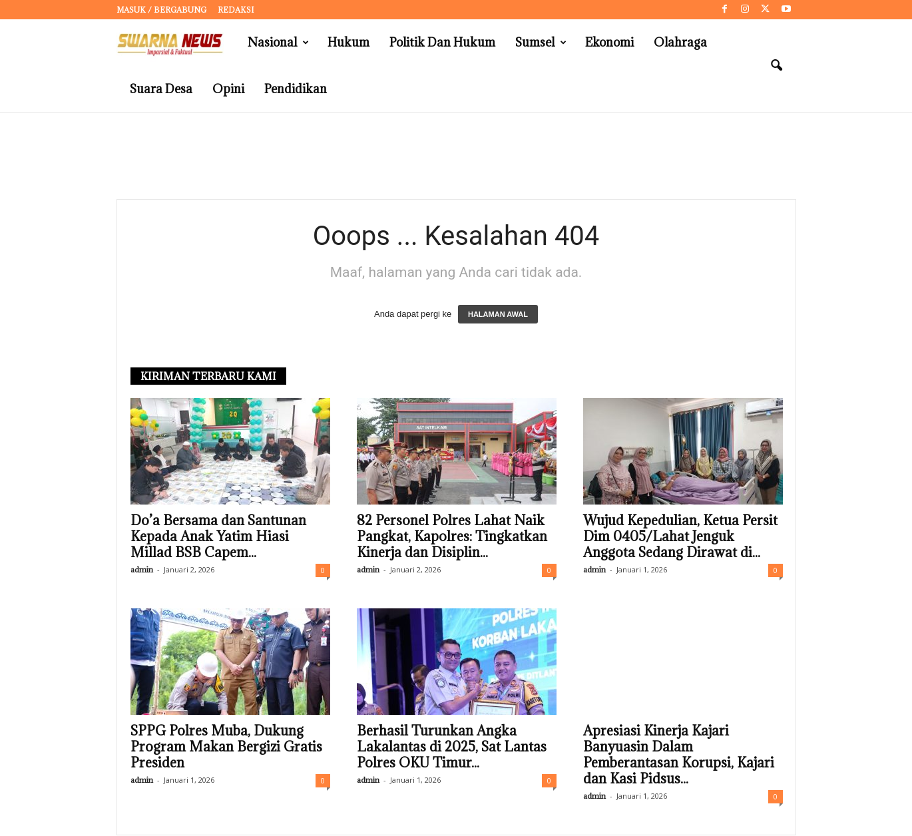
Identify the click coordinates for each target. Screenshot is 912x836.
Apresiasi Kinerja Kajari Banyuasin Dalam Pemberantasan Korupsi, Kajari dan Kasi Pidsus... (678, 755)
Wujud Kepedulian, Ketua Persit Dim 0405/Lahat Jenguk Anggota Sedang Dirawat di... (680, 537)
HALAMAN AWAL (498, 315)
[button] (776, 66)
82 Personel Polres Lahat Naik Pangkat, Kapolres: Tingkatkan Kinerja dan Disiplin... (452, 537)
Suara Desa (161, 89)
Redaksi (236, 10)
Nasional (278, 42)
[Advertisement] (456, 156)
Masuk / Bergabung (161, 10)
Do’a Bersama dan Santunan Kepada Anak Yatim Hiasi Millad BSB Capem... (218, 537)
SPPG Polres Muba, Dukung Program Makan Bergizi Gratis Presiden (226, 747)
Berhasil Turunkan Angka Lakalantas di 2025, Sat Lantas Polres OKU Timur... (452, 747)
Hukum (348, 42)
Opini (228, 89)
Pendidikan (295, 89)
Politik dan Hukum (442, 42)
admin (141, 570)
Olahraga (680, 42)
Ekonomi (609, 42)
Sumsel (541, 42)
